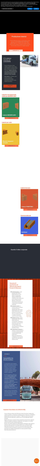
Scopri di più (10, 50)
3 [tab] (17, 115)
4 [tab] (18, 115)
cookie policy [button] (33, 3)
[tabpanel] (11, 106)
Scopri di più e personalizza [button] (7, 8)
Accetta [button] (36, 8)
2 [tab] (15, 115)
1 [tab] (14, 115)
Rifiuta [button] (30, 8)
